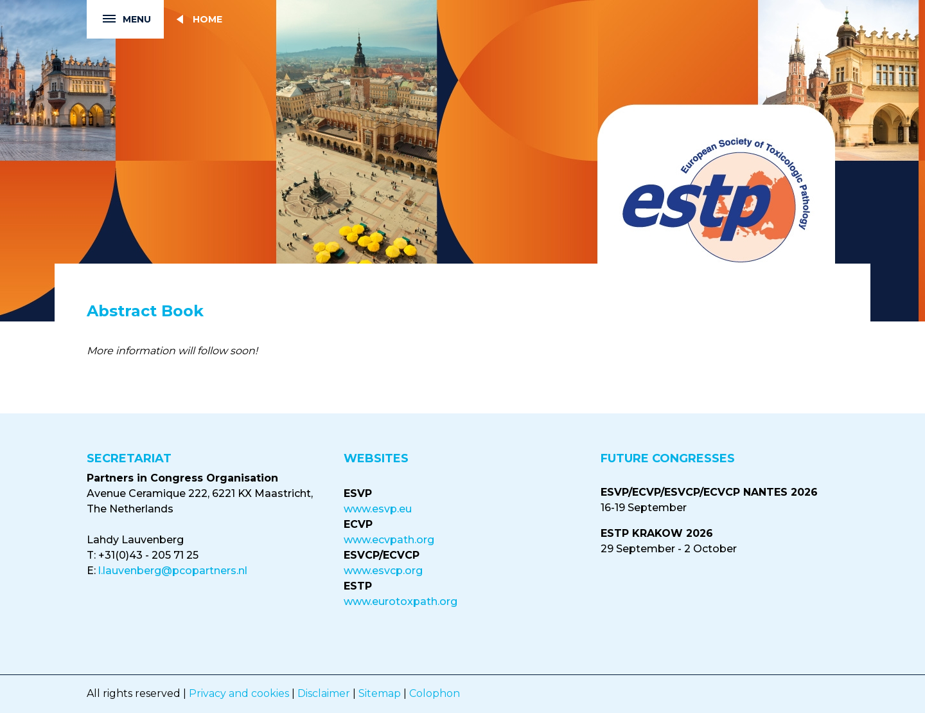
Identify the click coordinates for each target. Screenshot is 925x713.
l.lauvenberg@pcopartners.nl (172, 570)
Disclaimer (323, 693)
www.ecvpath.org (389, 540)
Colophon (434, 693)
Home (207, 19)
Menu (119, 20)
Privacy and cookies (239, 693)
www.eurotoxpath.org (400, 601)
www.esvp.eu (378, 509)
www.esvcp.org (383, 570)
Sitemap (379, 693)
